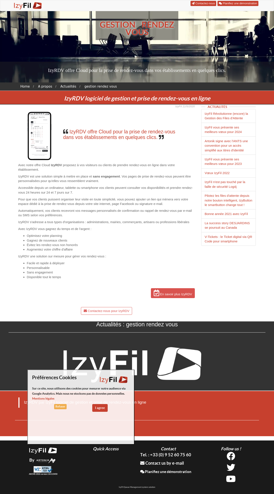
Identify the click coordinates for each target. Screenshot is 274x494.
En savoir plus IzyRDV (173, 293)
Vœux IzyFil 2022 (217, 173)
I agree (100, 408)
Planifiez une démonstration (165, 472)
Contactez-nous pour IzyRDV (106, 311)
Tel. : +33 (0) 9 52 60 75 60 (165, 454)
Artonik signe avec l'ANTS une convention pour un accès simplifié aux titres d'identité (226, 145)
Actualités (68, 86)
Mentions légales (43, 398)
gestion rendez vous (101, 86)
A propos (45, 86)
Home (25, 86)
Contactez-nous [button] (203, 3)
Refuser (60, 406)
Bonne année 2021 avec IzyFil (226, 214)
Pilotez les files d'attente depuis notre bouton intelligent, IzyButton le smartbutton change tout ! (228, 200)
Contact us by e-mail (162, 463)
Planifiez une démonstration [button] (238, 3)
